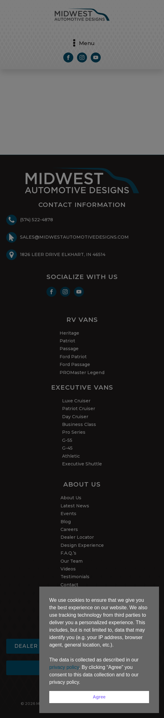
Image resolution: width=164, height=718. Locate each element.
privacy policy (64, 667)
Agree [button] (99, 696)
